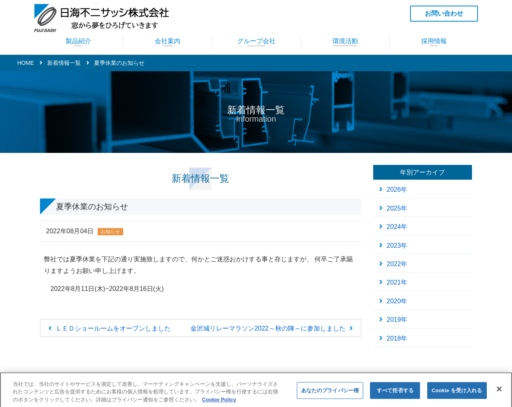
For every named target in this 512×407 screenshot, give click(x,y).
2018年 (397, 338)
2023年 (397, 245)
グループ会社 (256, 42)
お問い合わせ (444, 13)
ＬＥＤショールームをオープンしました (113, 328)
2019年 (397, 319)
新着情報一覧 (64, 63)
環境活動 (345, 42)
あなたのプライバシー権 (330, 394)
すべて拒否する (395, 394)
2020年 (397, 301)
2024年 (397, 226)
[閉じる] (499, 392)
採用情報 (434, 42)
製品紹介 (78, 42)
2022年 (397, 264)
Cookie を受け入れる (457, 394)
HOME (25, 63)
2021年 (397, 282)
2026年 (397, 189)
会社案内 (167, 42)
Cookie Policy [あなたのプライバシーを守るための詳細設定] (219, 403)
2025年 (397, 208)
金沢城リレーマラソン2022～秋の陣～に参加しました (268, 328)
